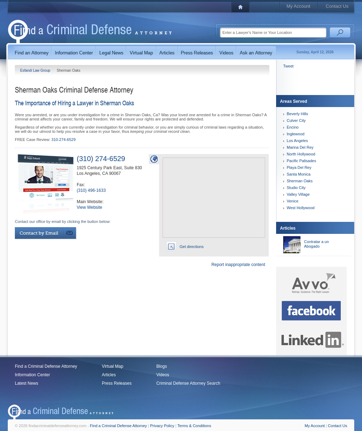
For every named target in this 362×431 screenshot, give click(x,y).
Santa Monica (298, 174)
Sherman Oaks (300, 181)
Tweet (288, 66)
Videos (162, 374)
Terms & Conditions (194, 426)
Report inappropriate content (238, 264)
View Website (89, 207)
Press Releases (117, 383)
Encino (293, 127)
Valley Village (298, 194)
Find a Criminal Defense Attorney (46, 366)
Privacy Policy (162, 426)
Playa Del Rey (299, 167)
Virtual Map (112, 366)
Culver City (296, 120)
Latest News (26, 383)
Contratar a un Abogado (316, 244)
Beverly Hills (297, 114)
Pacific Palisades (301, 161)
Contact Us (337, 6)
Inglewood (295, 134)
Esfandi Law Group (35, 70)
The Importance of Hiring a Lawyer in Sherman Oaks (74, 102)
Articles (109, 374)
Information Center (32, 374)
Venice (292, 201)
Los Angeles (297, 140)
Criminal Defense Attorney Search (188, 383)
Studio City (296, 187)
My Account (298, 6)
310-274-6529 (63, 139)
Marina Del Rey (300, 147)
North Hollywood (301, 154)
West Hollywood (301, 208)
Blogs (161, 366)
